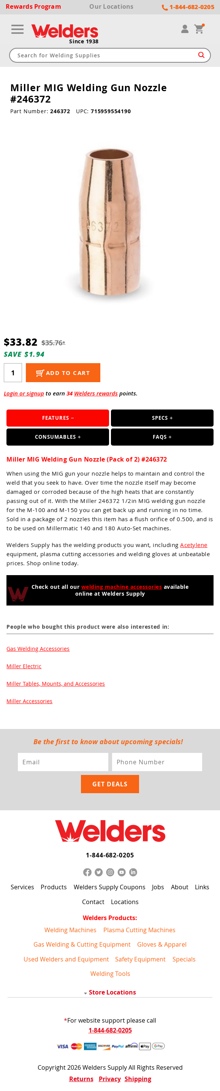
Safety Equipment (140, 959)
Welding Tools (110, 973)
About (179, 887)
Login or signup (24, 393)
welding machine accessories (121, 586)
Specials (184, 959)
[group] (110, 220)
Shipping (138, 1079)
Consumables (55, 436)
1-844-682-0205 (110, 855)
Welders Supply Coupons (110, 887)
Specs (160, 417)
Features (55, 417)
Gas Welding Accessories (38, 648)
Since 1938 (84, 41)
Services (22, 887)
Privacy (110, 1079)
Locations (125, 902)
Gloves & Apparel (162, 944)
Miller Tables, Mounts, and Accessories (55, 683)
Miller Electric (23, 666)
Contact (93, 902)
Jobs (158, 887)
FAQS (160, 436)
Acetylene (193, 545)
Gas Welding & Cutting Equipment (82, 944)
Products (54, 887)
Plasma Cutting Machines (139, 930)
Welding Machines (70, 930)
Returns (81, 1079)
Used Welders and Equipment (66, 959)
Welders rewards (96, 393)
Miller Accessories (29, 701)
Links (202, 887)
